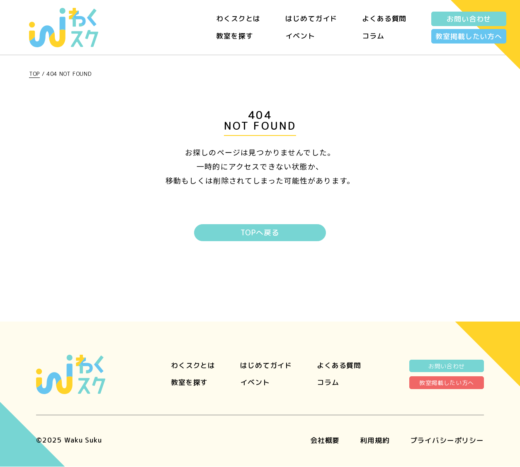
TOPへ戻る (260, 233)
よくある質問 (384, 18)
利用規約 (374, 440)
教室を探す (234, 36)
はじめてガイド (311, 18)
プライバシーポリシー (447, 440)
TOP (34, 73)
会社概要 (325, 440)
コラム (373, 36)
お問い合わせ (469, 19)
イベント (300, 36)
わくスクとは (238, 18)
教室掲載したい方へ (468, 36)
